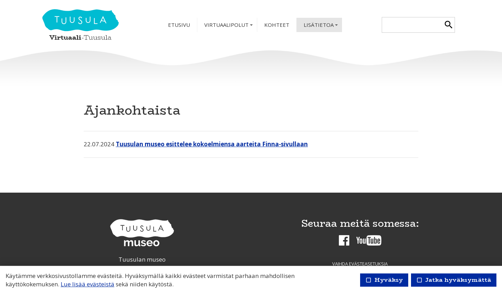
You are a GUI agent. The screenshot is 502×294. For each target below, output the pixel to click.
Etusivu (179, 24)
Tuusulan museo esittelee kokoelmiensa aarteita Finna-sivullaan (212, 144)
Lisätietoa (321, 26)
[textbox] (412, 24)
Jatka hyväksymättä (453, 280)
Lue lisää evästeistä (87, 284)
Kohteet (276, 24)
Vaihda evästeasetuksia (360, 264)
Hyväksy (384, 280)
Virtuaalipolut (229, 26)
